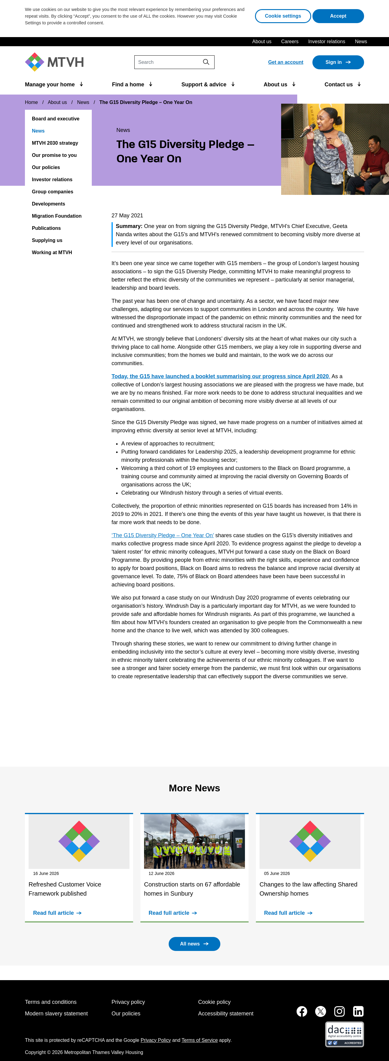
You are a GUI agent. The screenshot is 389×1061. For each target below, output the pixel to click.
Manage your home (50, 84)
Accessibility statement (225, 1014)
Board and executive (56, 118)
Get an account (285, 62)
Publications (46, 228)
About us (261, 41)
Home (31, 102)
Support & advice (204, 84)
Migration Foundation (57, 216)
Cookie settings (283, 16)
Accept (347, 15)
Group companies (52, 191)
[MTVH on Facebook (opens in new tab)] (298, 1014)
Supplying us (47, 240)
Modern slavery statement (56, 1014)
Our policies (46, 167)
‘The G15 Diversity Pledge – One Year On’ (163, 535)
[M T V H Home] (56, 62)
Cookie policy (214, 1002)
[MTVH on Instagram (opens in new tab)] (336, 1014)
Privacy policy (128, 1002)
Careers (289, 41)
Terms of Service (200, 1040)
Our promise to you (54, 155)
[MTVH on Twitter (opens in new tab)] (317, 1014)
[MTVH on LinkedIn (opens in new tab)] (355, 1014)
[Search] (174, 62)
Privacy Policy (156, 1040)
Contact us (339, 84)
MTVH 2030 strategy (55, 143)
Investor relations (326, 41)
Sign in (333, 62)
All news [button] (190, 943)
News (361, 41)
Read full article (53, 913)
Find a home (129, 84)
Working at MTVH (52, 252)
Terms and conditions (51, 1002)
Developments (48, 203)
